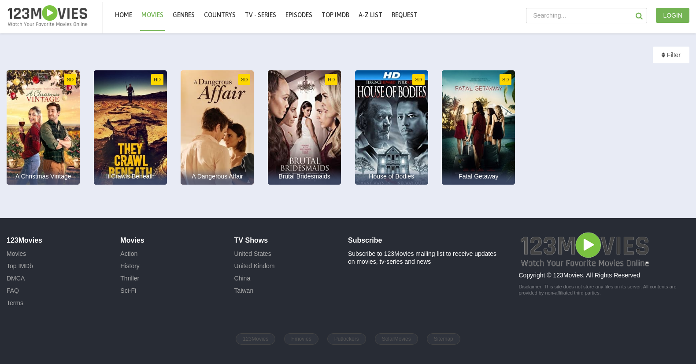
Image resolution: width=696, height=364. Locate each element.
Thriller (129, 278)
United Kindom (254, 265)
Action (128, 253)
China (242, 278)
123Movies (255, 339)
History (130, 265)
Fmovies (301, 339)
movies (152, 14)
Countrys (220, 14)
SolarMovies (396, 339)
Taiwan (244, 290)
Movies (16, 253)
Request (405, 14)
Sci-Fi (128, 290)
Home (123, 14)
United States (252, 253)
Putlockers (346, 339)
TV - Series (260, 14)
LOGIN (672, 15)
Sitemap (443, 339)
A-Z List (370, 14)
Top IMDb (335, 14)
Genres (184, 14)
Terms (15, 302)
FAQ (13, 290)
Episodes (298, 14)
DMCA (16, 278)
